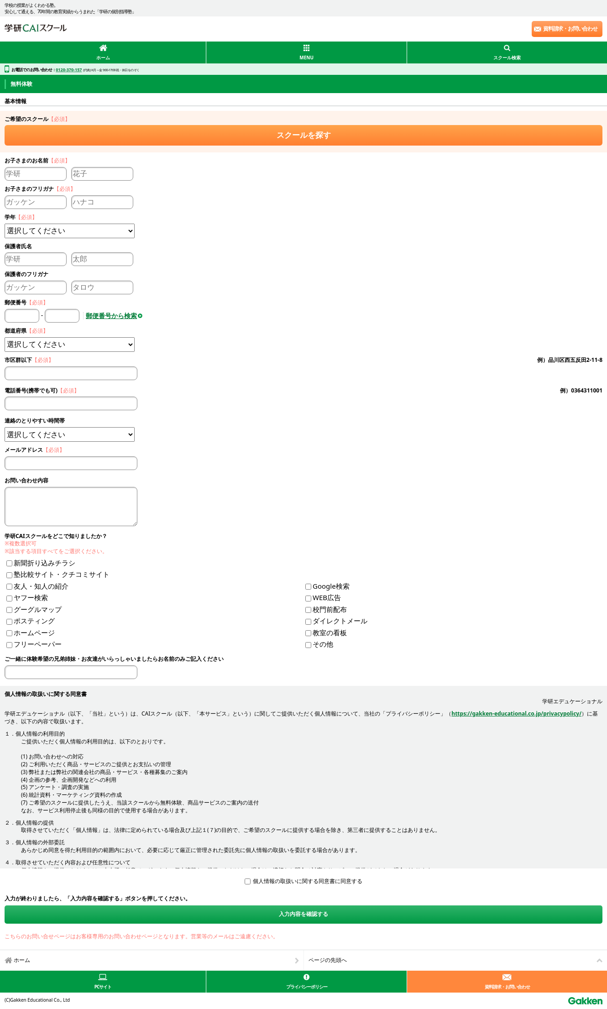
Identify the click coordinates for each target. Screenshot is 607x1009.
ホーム (103, 57)
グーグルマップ (38, 609)
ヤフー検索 (31, 597)
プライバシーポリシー (306, 986)
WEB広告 (327, 597)
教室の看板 (330, 632)
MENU (306, 57)
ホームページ (34, 632)
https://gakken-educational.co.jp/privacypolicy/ (516, 713)
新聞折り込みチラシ (44, 562)
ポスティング (34, 620)
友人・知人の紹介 (41, 586)
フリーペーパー (38, 643)
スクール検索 (507, 57)
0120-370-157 (69, 70)
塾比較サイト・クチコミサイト (62, 574)
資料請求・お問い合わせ (570, 28)
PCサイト (103, 986)
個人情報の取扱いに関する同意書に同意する (307, 881)
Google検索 (331, 586)
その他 (323, 643)
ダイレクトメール (340, 620)
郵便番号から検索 (111, 315)
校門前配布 (330, 609)
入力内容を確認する (303, 914)
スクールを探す (304, 135)
